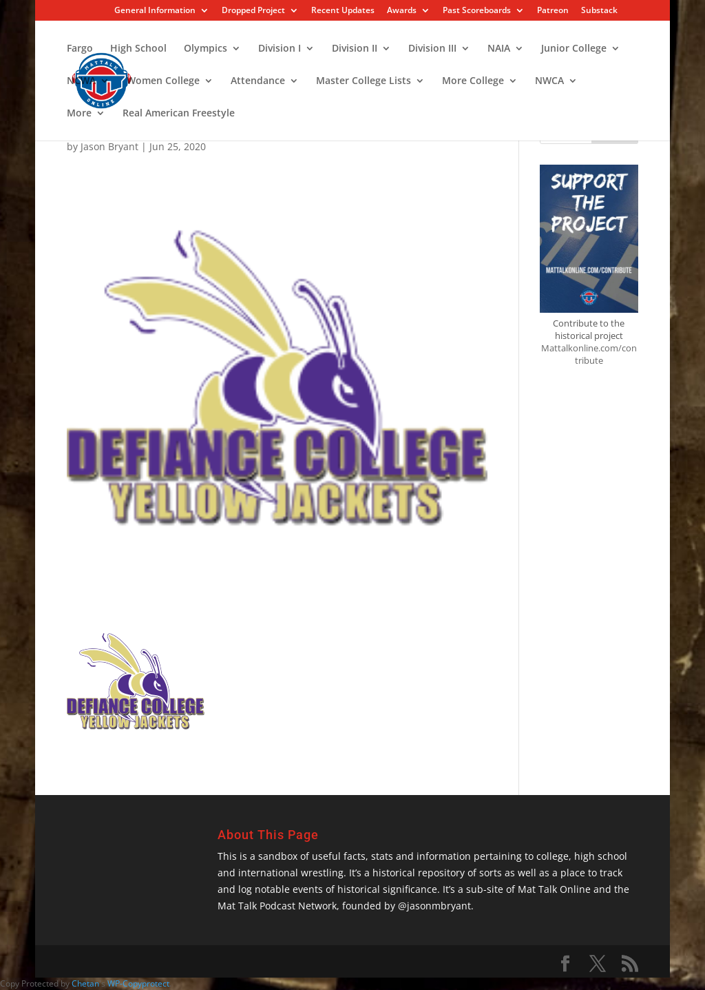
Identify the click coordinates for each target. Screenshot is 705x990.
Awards (402, 11)
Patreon (553, 11)
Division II (354, 48)
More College (473, 81)
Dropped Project (253, 11)
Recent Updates (343, 11)
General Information (155, 11)
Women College (163, 81)
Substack (599, 11)
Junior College (574, 48)
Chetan (85, 983)
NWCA (549, 81)
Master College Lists (363, 81)
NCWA (81, 81)
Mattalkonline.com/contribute (589, 354)
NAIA (498, 48)
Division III (432, 48)
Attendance (258, 81)
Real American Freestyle (179, 113)
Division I (279, 48)
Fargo (80, 48)
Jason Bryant (109, 146)
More (79, 113)
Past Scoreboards (477, 11)
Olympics (205, 48)
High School (138, 48)
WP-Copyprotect (138, 983)
